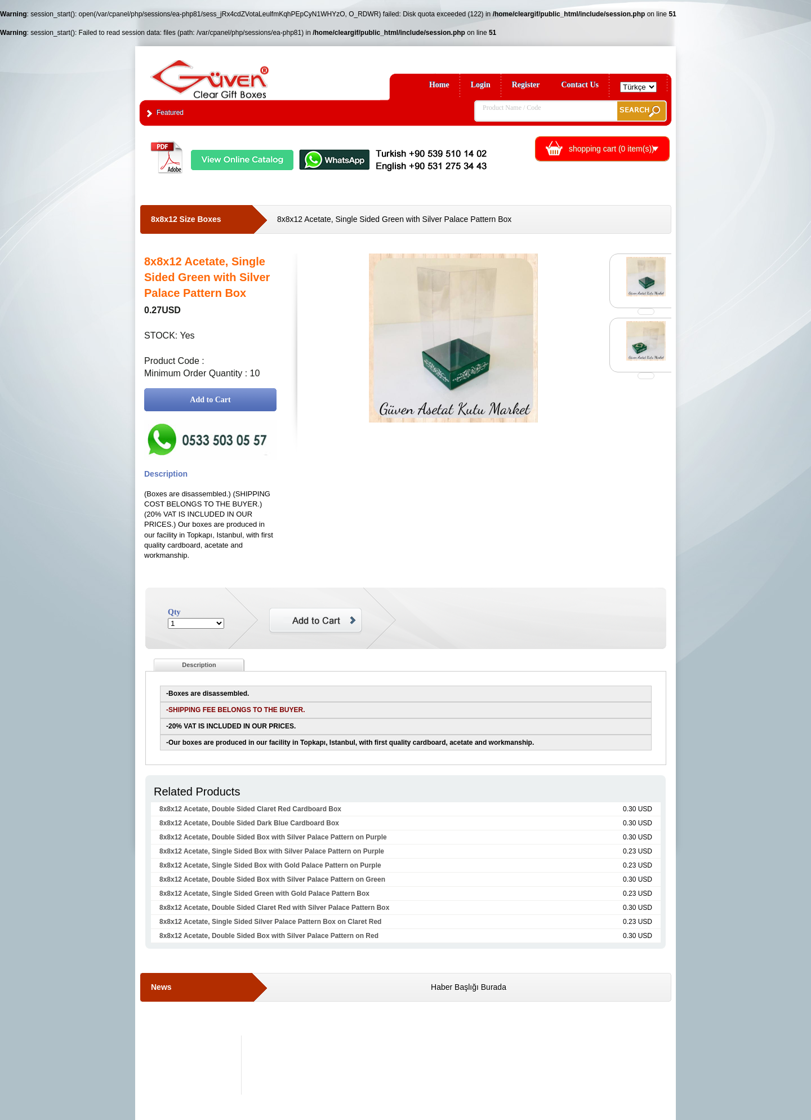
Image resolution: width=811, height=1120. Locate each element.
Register (526, 85)
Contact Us (580, 85)
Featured (170, 113)
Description (199, 664)
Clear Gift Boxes (234, 74)
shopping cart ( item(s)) (611, 148)
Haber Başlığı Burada (468, 987)
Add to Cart (210, 399)
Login (481, 85)
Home (439, 85)
